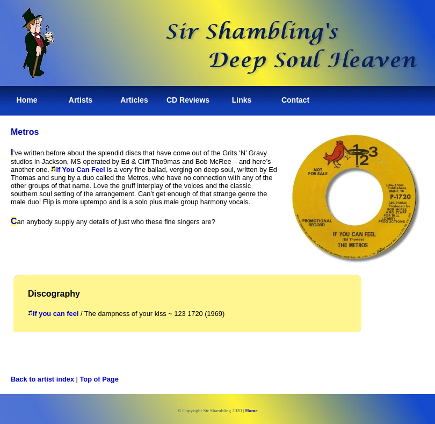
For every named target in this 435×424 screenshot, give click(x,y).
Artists (80, 100)
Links (242, 100)
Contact (295, 100)
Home (27, 100)
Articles (134, 100)
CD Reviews (187, 100)
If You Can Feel (78, 170)
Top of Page (99, 379)
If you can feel (53, 314)
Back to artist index (42, 379)
